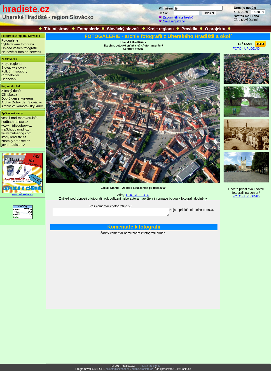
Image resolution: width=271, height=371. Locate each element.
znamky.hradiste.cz (15, 141)
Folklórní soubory (14, 71)
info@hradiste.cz (150, 365)
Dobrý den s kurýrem (17, 98)
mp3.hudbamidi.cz (15, 129)
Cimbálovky (10, 75)
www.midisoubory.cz (16, 125)
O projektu (215, 29)
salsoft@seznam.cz (117, 369)
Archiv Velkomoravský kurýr (22, 106)
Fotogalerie (88, 29)
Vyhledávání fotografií (17, 44)
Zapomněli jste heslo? (176, 17)
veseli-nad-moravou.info (19, 118)
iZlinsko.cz (9, 94)
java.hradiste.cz (13, 145)
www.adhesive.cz (22, 193)
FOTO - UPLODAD (246, 48)
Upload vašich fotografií (19, 48)
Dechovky (8, 79)
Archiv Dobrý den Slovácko (21, 102)
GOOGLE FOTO (137, 195)
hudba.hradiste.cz (14, 122)
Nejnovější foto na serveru (21, 52)
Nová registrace (172, 21)
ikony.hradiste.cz (13, 137)
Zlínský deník (11, 91)
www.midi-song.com (16, 133)
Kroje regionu (160, 29)
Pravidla (189, 29)
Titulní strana (57, 29)
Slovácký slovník (123, 29)
